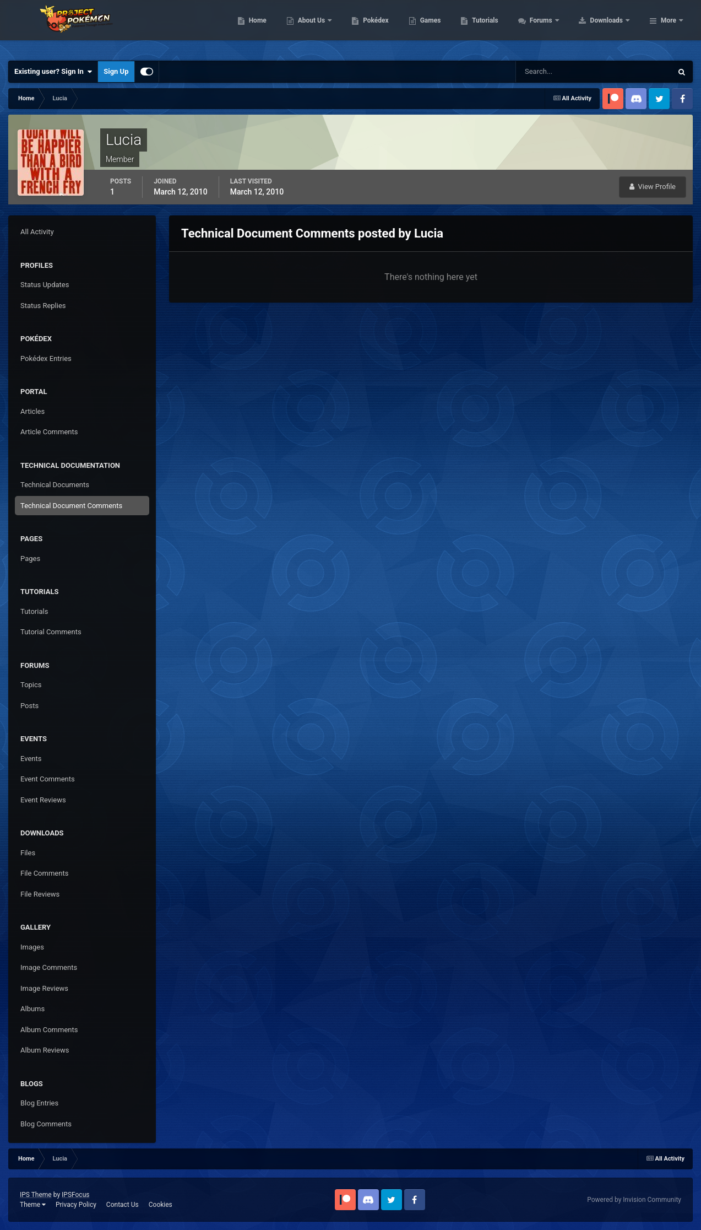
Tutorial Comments (50, 632)
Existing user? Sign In (53, 71)
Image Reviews (44, 988)
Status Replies (43, 305)
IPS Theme (36, 1195)
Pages (30, 558)
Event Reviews (43, 800)
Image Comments (48, 967)
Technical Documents (54, 485)
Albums (32, 1009)
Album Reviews (44, 1050)
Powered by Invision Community (634, 1200)
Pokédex (446, 27)
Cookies (160, 1205)
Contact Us (122, 1205)
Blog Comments (46, 1124)
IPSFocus (75, 1195)
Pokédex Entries (46, 358)
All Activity (37, 232)
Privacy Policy (76, 1205)
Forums (611, 27)
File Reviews (39, 894)
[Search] (560, 71)
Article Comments (49, 432)
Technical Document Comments (71, 505)
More (668, 27)
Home (327, 27)
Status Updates (44, 284)
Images (32, 947)
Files (27, 853)
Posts (29, 706)
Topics (31, 685)
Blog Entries (39, 1103)
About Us (382, 27)
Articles (32, 411)
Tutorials (555, 27)
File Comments (44, 873)
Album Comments (49, 1030)
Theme (33, 1205)
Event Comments (47, 779)
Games (500, 27)
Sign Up (116, 71)
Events (30, 758)
